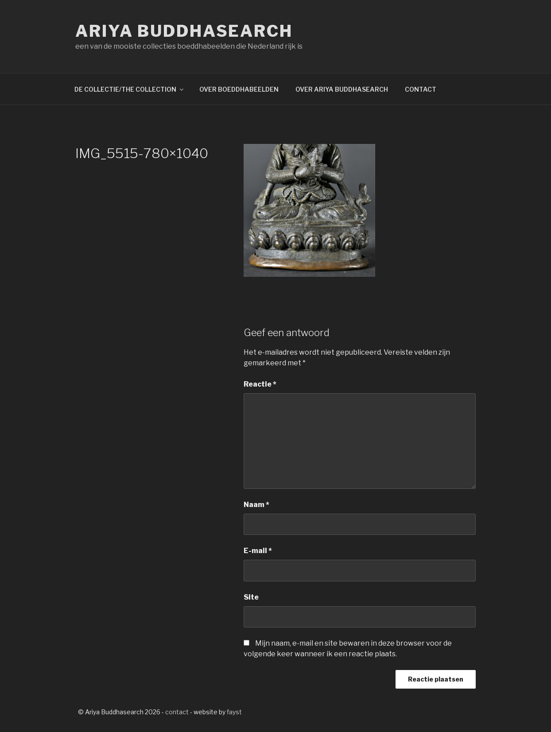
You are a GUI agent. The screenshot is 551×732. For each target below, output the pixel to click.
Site (251, 597)
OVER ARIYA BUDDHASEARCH (341, 89)
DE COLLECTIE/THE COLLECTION (129, 89)
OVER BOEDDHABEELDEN (239, 89)
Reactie (260, 384)
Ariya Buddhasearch (184, 31)
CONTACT (420, 89)
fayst (234, 712)
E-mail (258, 550)
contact (177, 712)
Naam (256, 504)
